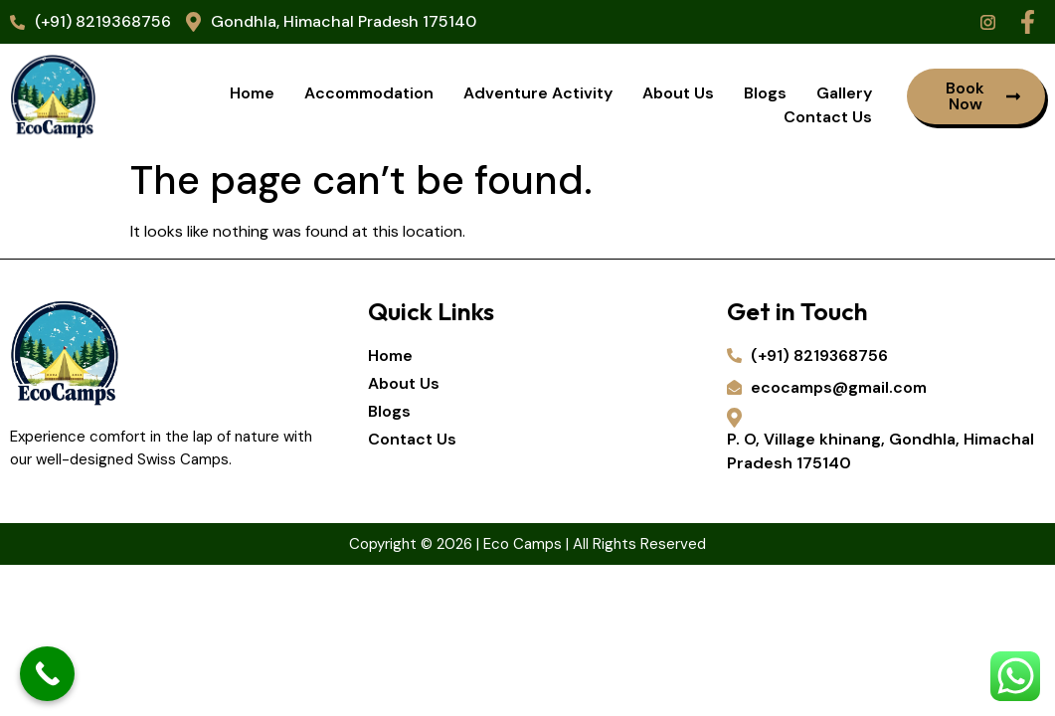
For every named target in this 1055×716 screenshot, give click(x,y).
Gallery (844, 93)
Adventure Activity (538, 93)
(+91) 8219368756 (90, 21)
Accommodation (369, 93)
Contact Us (828, 116)
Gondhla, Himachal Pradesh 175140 (331, 21)
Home (252, 93)
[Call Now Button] (47, 673)
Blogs (765, 93)
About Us (678, 93)
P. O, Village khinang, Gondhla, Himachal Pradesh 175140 (880, 440)
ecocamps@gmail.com (827, 387)
